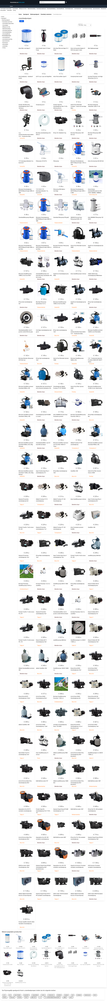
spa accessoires (96, 8)
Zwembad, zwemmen (8, 21)
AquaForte (26, 995)
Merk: (21, 21)
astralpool (51, 995)
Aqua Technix (17, 995)
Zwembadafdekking (51, 8)
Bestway (59, 995)
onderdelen (9, 10)
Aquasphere (35, 995)
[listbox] (85, 25)
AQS (10, 995)
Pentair (19, 997)
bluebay (66, 995)
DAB (72, 995)
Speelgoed (4, 18)
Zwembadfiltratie (60, 8)
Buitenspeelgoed (6, 20)
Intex (95, 995)
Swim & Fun (33, 997)
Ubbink (64, 997)
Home (11, 6)
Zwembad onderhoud (41, 8)
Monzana (12, 997)
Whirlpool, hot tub (23, 8)
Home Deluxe (87, 995)
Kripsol (5, 997)
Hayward (79, 995)
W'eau (71, 997)
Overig (14, 10)
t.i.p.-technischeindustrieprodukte (52, 997)
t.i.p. (40, 997)
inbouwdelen (3, 10)
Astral (43, 995)
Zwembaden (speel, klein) (6, 8)
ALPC (4, 995)
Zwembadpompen (69, 8)
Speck (26, 997)
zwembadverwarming (87, 8)
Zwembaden (15, 8)
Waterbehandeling (31, 8)
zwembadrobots (78, 8)
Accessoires (103, 8)
